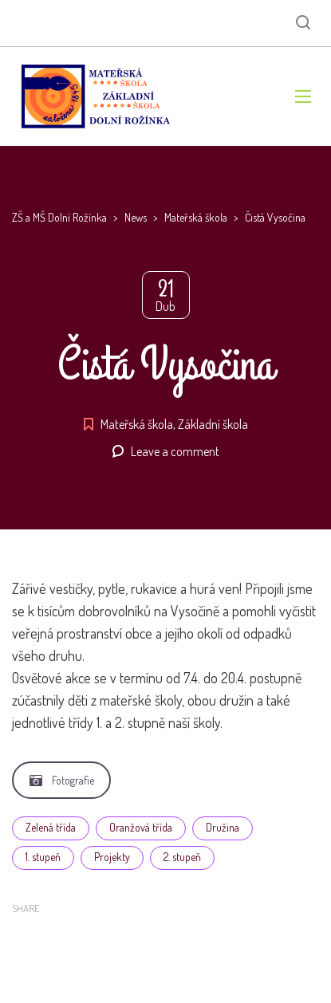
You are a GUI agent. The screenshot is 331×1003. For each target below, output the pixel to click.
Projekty (112, 856)
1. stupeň (43, 856)
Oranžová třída (140, 827)
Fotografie (62, 780)
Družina (222, 827)
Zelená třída (51, 827)
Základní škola (213, 424)
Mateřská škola (136, 424)
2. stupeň (182, 856)
